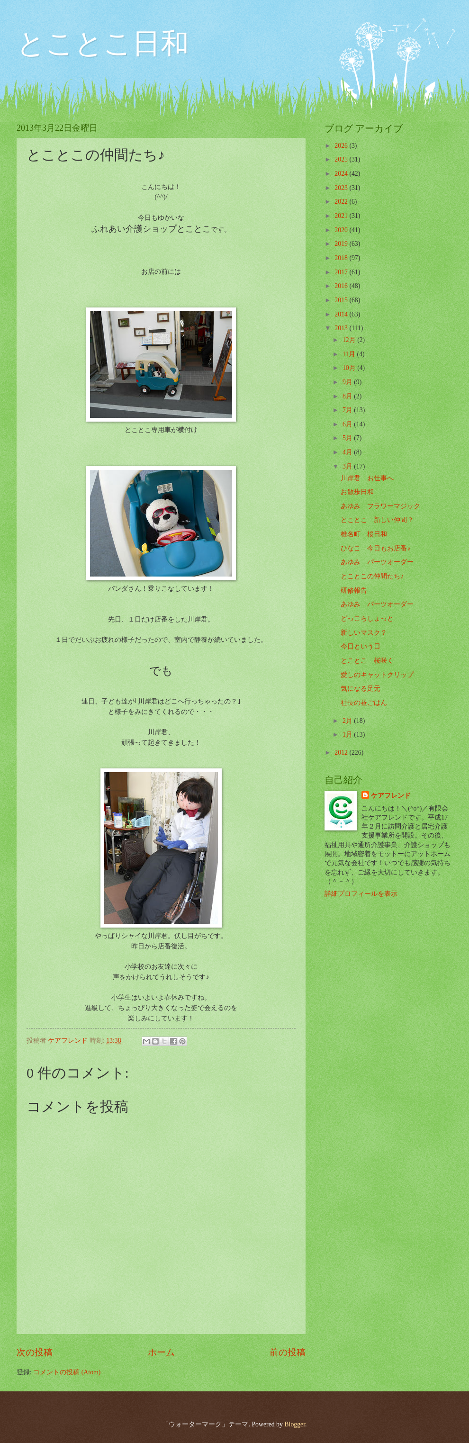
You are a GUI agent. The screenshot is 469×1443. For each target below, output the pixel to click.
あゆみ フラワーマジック (380, 506)
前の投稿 (288, 1352)
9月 (348, 382)
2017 (341, 272)
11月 (350, 354)
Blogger (294, 1424)
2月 (348, 720)
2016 (341, 285)
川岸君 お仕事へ (367, 478)
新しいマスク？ (364, 632)
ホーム (161, 1352)
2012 (341, 752)
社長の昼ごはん (364, 702)
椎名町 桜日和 (364, 534)
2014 (341, 314)
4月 (348, 452)
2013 (341, 328)
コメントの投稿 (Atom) (66, 1372)
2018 (341, 258)
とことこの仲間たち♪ (372, 576)
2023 (341, 187)
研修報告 (354, 590)
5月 (348, 438)
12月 (350, 339)
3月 (348, 466)
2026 (341, 145)
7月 (348, 410)
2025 (341, 159)
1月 (348, 734)
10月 (350, 367)
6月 (348, 424)
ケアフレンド (391, 795)
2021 (341, 215)
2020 (341, 230)
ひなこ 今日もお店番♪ (375, 548)
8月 (348, 396)
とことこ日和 (103, 43)
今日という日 (360, 646)
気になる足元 (360, 688)
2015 (341, 300)
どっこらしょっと (367, 618)
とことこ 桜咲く (367, 660)
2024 (341, 173)
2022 (341, 201)
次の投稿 (35, 1352)
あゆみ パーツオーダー (377, 562)
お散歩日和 (357, 492)
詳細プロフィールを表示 (361, 893)
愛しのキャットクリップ (377, 674)
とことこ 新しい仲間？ (377, 519)
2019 (341, 243)
